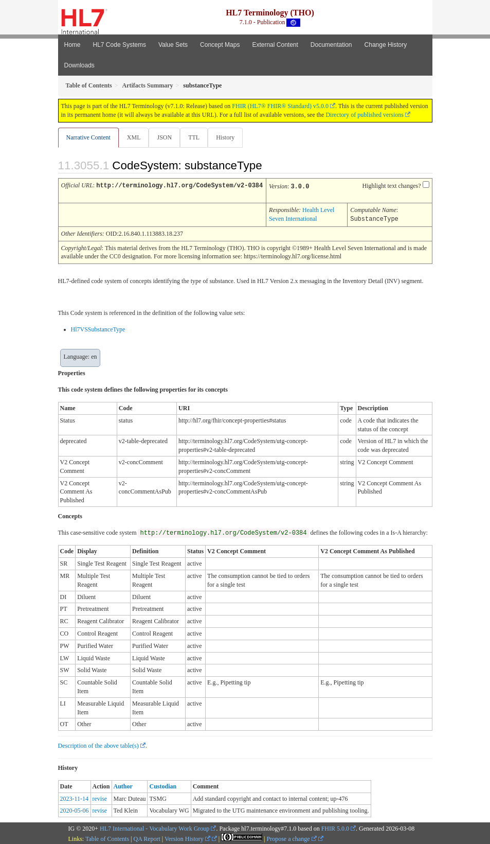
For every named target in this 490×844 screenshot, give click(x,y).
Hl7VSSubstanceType (98, 327)
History (225, 137)
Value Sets (173, 44)
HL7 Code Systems (119, 44)
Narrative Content (88, 137)
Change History (386, 44)
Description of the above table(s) (98, 744)
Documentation (331, 44)
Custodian (162, 784)
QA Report (147, 837)
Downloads (79, 65)
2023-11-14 (74, 797)
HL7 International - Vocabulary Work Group (154, 827)
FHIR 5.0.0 (335, 827)
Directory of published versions (364, 114)
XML (134, 137)
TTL (193, 137)
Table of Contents (107, 837)
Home (72, 44)
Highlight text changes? (391, 185)
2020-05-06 (74, 809)
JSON (164, 137)
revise (100, 797)
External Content (275, 44)
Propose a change (292, 837)
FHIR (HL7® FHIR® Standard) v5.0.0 (280, 106)
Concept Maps (220, 44)
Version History (187, 837)
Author (123, 784)
